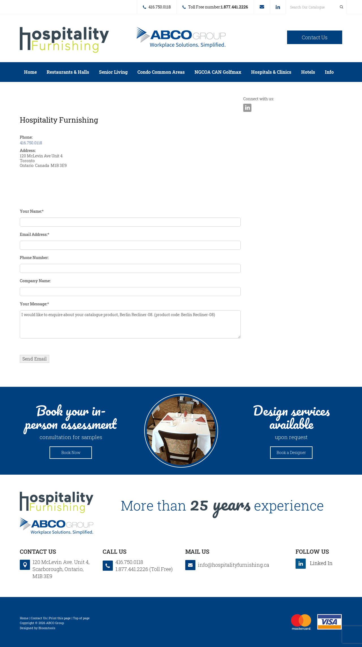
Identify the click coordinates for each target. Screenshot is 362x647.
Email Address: (34, 234)
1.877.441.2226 (234, 7)
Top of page (81, 619)
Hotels (308, 72)
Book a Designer (291, 452)
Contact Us (314, 37)
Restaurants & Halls (68, 72)
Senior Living (113, 72)
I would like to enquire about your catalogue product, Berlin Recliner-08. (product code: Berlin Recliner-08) (130, 324)
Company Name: (35, 280)
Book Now (70, 452)
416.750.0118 (159, 7)
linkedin (278, 7)
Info (329, 72)
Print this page (60, 619)
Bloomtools (46, 629)
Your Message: (33, 304)
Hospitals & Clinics (271, 72)
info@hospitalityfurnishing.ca (262, 6)
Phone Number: (34, 257)
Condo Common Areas (161, 72)
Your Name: (31, 211)
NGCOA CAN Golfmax (218, 72)
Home (30, 72)
